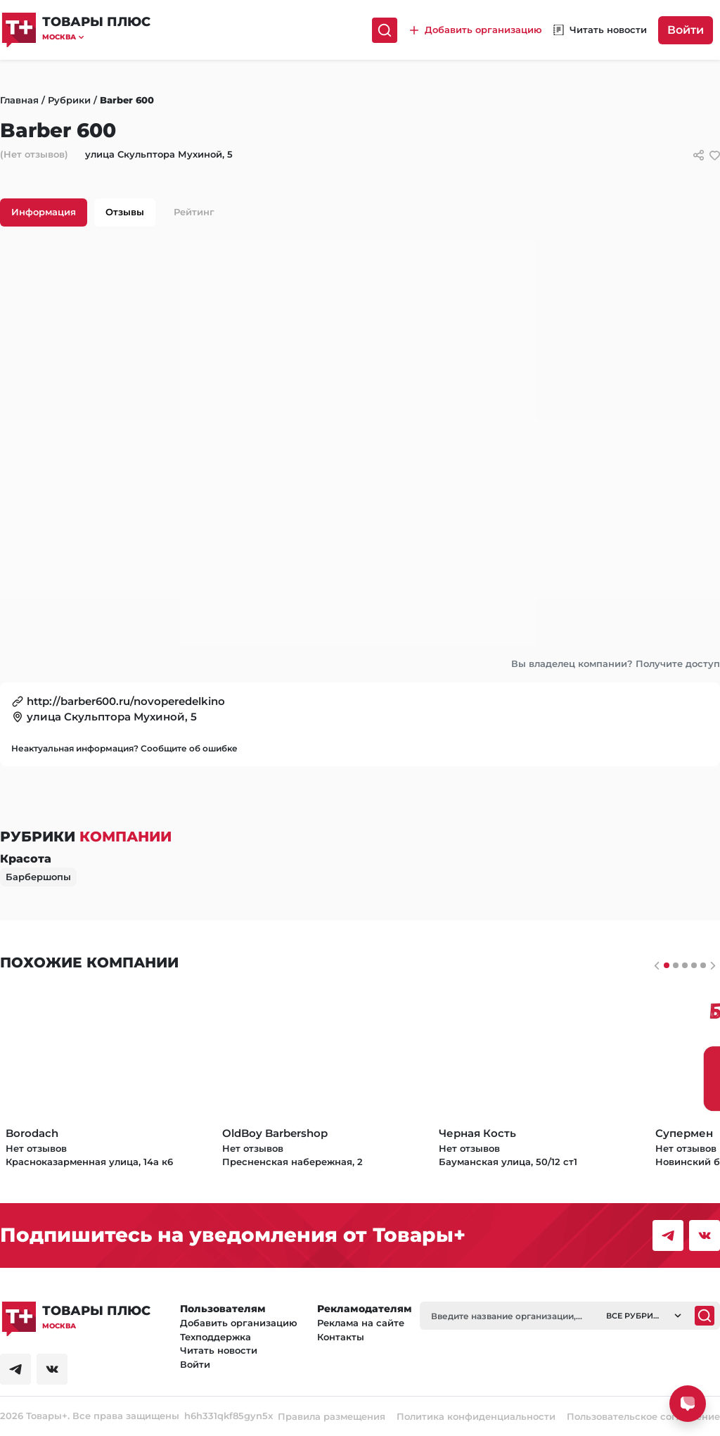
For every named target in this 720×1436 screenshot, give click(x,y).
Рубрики (69, 100)
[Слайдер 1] (676, 965)
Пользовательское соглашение (643, 1416)
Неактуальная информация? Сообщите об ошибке (124, 748)
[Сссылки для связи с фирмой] (698, 155)
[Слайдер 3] (694, 965)
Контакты (340, 1336)
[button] (96, 37)
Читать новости (218, 1350)
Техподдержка (215, 1336)
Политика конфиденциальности (476, 1416)
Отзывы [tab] (124, 211)
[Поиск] (384, 30)
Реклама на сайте (360, 1322)
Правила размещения (331, 1416)
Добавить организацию (238, 1322)
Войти (685, 30)
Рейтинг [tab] (194, 211)
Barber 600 (127, 100)
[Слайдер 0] (666, 965)
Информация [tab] (43, 211)
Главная (19, 100)
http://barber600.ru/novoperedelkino (126, 701)
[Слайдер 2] (685, 965)
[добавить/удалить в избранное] (714, 155)
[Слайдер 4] (703, 965)
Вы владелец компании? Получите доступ (615, 663)
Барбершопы (38, 876)
